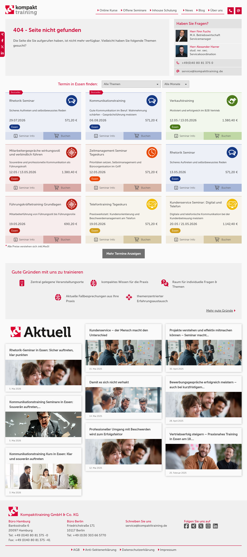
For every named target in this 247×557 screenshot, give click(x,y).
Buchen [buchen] (62, 136)
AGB (75, 550)
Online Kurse (107, 10)
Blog (200, 10)
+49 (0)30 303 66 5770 (89, 535)
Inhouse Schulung (163, 10)
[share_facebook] (2, 41)
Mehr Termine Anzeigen (123, 254)
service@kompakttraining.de (146, 525)
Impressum (167, 550)
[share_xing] (2, 35)
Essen (14, 126)
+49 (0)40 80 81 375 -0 (31, 535)
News (188, 10)
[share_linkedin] (2, 54)
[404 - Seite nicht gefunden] (230, 10)
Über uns (215, 10)
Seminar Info (24, 136)
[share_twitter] (2, 47)
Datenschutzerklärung (137, 550)
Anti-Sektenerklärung (99, 550)
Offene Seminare (133, 10)
